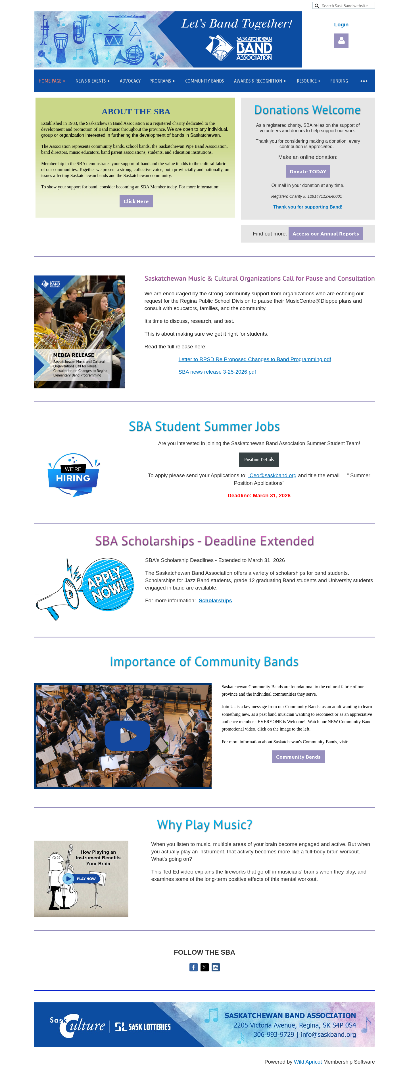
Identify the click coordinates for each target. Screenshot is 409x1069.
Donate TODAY (308, 171)
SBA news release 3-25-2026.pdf (217, 372)
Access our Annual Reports (326, 233)
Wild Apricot (308, 1062)
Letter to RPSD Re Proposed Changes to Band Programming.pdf (255, 359)
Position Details (259, 459)
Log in (341, 40)
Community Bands (298, 756)
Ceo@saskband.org (272, 475)
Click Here (136, 201)
